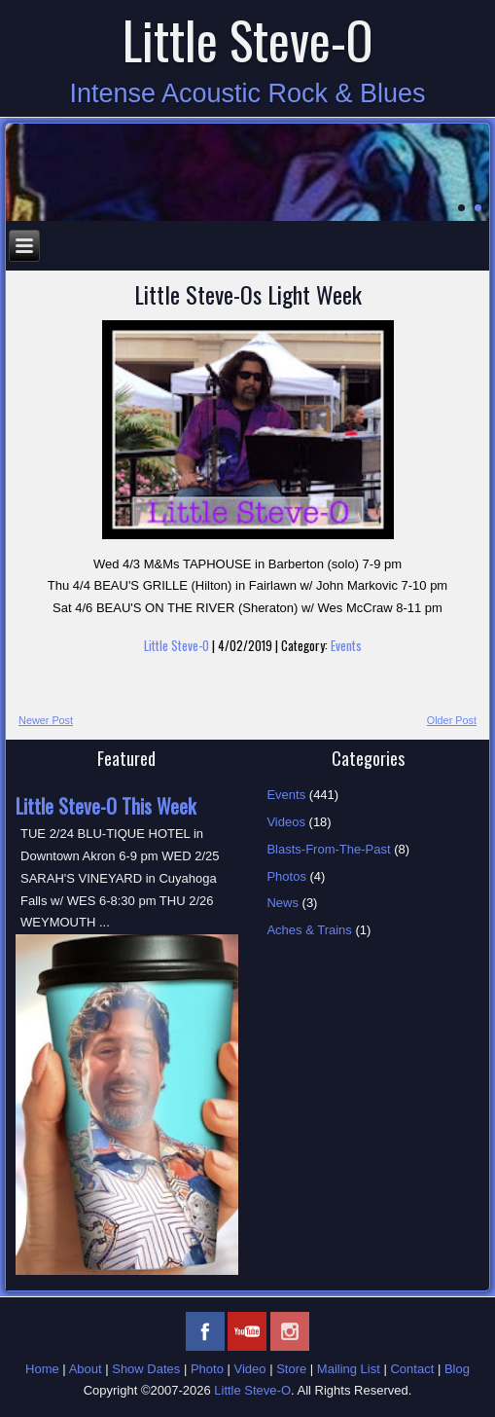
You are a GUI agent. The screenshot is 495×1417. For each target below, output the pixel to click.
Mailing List (348, 1369)
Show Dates (146, 1369)
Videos (285, 822)
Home (42, 1369)
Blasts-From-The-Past (328, 849)
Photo (207, 1369)
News (282, 902)
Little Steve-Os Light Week (248, 293)
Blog (457, 1369)
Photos (285, 876)
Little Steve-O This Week (105, 805)
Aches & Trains (308, 930)
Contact (412, 1369)
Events (346, 645)
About (85, 1369)
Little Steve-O (248, 39)
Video (250, 1369)
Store (291, 1369)
